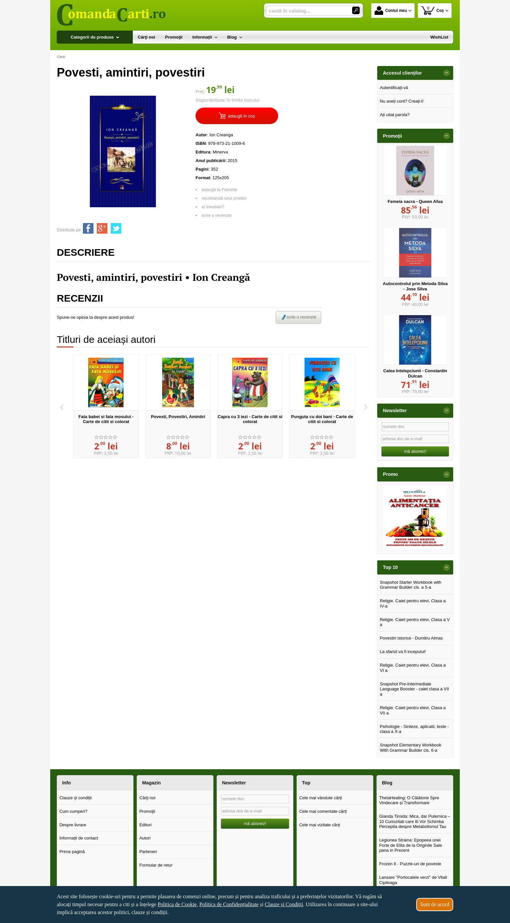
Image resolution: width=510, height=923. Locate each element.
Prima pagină (72, 851)
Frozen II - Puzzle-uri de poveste (410, 863)
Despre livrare (72, 824)
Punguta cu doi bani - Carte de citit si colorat (322, 419)
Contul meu (391, 10)
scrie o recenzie (216, 215)
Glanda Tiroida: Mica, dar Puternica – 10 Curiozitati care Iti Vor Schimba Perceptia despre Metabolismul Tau (414, 821)
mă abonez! (415, 451)
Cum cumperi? (73, 811)
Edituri (145, 824)
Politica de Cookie (177, 904)
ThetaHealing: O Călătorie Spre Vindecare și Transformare (409, 800)
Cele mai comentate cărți (323, 811)
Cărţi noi (147, 797)
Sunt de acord (434, 904)
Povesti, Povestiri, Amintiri (178, 416)
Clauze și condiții (75, 797)
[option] (106, 406)
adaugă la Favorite (219, 189)
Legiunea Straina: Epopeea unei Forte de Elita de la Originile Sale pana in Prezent (410, 845)
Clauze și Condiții (284, 904)
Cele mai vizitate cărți (319, 824)
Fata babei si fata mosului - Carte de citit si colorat (106, 419)
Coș (432, 10)
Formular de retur (155, 865)
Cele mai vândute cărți (320, 797)
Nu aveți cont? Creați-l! (401, 101)
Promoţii (147, 811)
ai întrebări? (212, 206)
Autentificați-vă (394, 87)
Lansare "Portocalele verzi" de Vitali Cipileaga (413, 880)
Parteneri (148, 851)
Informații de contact (78, 838)
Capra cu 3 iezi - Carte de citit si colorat (250, 419)
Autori (145, 838)
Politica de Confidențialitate (229, 904)
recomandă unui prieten (224, 198)
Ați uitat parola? (395, 114)
